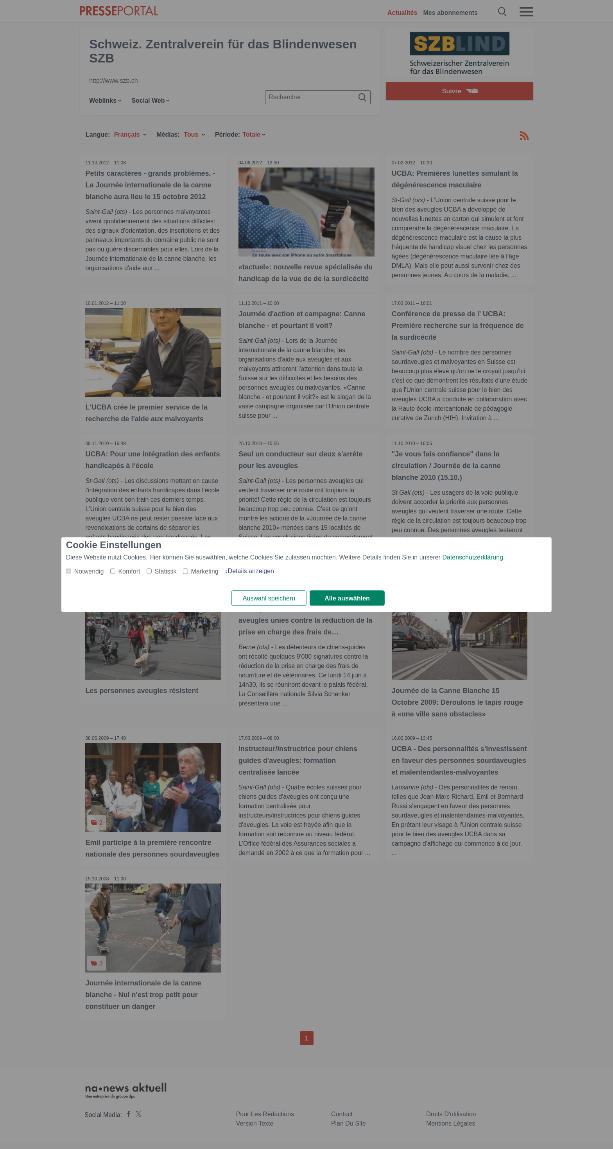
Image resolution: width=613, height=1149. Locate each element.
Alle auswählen (347, 598)
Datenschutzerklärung (472, 557)
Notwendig (89, 571)
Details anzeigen (251, 571)
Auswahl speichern (269, 598)
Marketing (204, 571)
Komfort (129, 571)
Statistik (165, 571)
